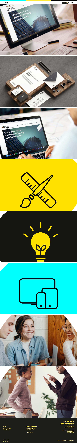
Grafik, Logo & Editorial (69, 427)
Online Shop (71, 429)
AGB (58, 440)
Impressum (64, 440)
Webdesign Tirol (70, 426)
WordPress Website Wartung (68, 430)
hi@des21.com (6, 429)
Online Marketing (70, 432)
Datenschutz (71, 440)
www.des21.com (30, 432)
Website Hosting (70, 431)
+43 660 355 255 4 (7, 428)
